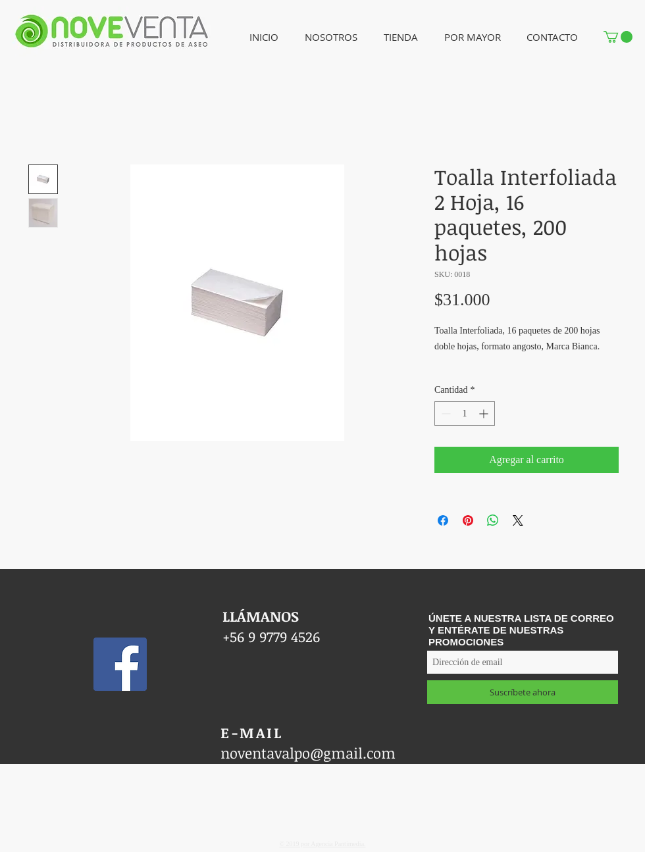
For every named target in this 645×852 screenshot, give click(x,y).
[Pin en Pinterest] (468, 520)
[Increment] (485, 413)
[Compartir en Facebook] (443, 520)
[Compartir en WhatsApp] (493, 520)
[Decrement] (444, 413)
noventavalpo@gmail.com (308, 753)
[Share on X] (518, 520)
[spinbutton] (465, 413)
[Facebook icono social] (120, 664)
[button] (331, 37)
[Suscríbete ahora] (522, 692)
